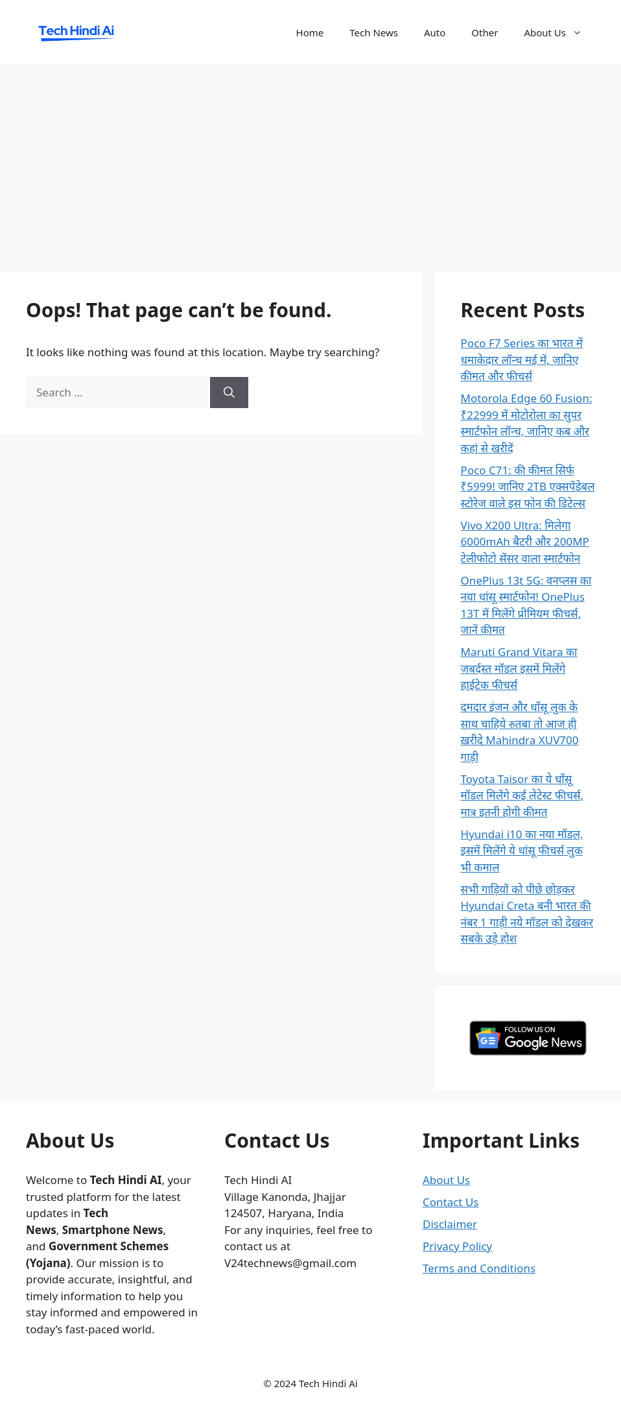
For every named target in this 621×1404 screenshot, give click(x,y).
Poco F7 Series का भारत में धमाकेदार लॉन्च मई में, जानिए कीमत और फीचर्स (522, 359)
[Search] (229, 392)
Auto (434, 32)
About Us (559, 32)
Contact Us (451, 1201)
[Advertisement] (310, 162)
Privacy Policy (457, 1246)
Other (484, 32)
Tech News (373, 32)
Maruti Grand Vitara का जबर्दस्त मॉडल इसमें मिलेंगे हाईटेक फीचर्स (519, 668)
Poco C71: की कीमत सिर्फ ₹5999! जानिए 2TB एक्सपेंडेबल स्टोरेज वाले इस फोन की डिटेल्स (528, 487)
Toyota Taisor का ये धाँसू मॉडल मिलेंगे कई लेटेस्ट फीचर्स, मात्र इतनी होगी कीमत (522, 795)
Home (310, 32)
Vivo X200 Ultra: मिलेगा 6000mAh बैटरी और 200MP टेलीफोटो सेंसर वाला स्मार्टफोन (525, 542)
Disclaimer (450, 1223)
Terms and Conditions (479, 1268)
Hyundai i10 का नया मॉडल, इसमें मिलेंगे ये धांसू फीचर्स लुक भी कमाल (522, 851)
